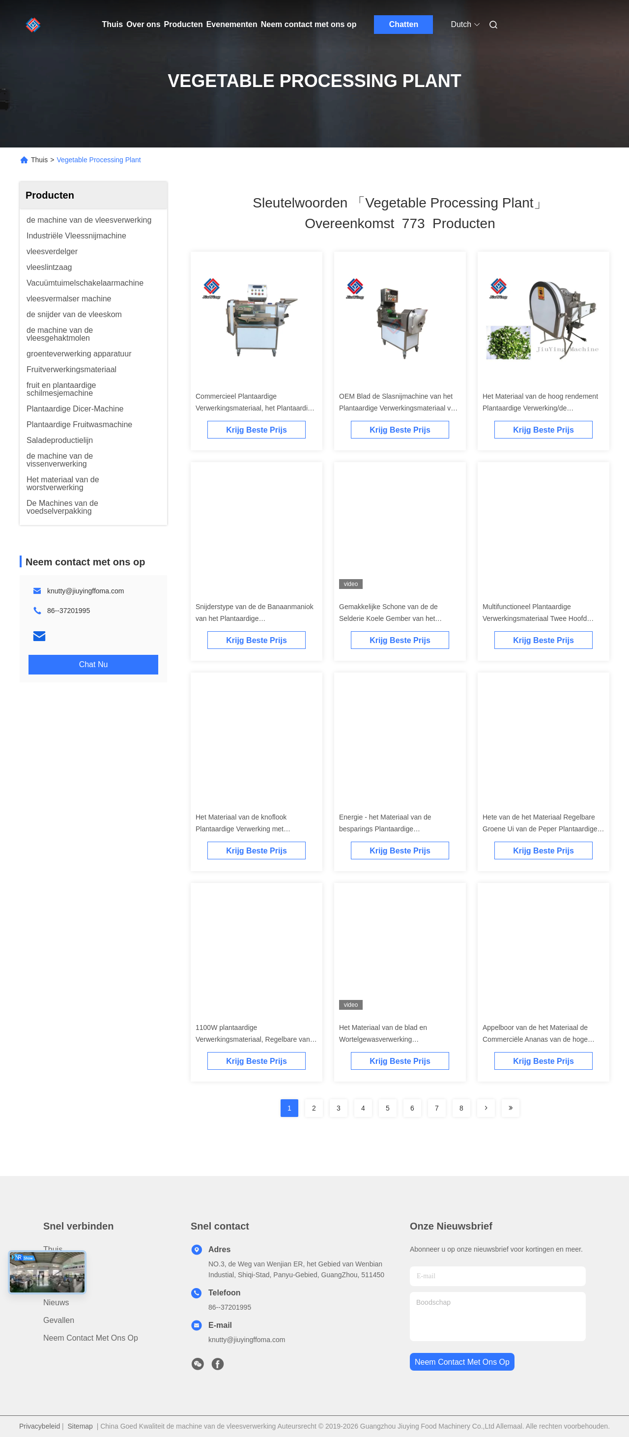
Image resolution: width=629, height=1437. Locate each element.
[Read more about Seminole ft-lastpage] (510, 1108)
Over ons (143, 24)
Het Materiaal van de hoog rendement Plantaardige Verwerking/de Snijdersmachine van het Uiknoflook (540, 408)
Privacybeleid (39, 1426)
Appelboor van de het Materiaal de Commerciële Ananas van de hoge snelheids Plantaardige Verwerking (535, 1039)
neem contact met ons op (462, 1362)
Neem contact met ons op (309, 24)
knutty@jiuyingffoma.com (85, 591)
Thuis (112, 24)
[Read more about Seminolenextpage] (486, 1108)
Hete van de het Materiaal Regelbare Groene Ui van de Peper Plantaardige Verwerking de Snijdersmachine (540, 829)
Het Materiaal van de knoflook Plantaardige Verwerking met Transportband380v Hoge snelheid (248, 829)
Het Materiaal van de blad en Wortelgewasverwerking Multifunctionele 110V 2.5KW (383, 1039)
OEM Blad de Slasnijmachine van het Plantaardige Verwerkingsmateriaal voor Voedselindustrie (399, 408)
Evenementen (231, 24)
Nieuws (56, 1302)
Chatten (404, 24)
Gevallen (58, 1320)
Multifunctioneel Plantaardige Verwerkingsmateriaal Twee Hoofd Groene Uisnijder (535, 618)
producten (61, 1267)
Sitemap (80, 1426)
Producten (183, 24)
